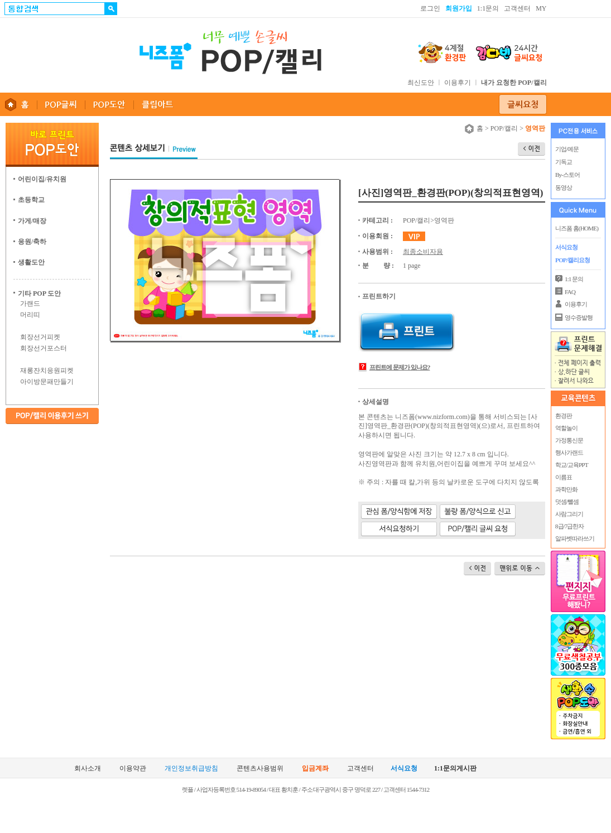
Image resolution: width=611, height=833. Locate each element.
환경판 (563, 415)
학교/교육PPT (571, 464)
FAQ (570, 291)
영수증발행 (579, 317)
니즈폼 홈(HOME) (576, 228)
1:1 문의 (574, 279)
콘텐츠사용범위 (260, 768)
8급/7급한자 (569, 526)
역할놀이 (566, 428)
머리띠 (30, 315)
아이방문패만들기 (47, 382)
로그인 (430, 8)
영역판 (444, 220)
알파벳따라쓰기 (574, 538)
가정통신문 (568, 440)
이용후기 (457, 82)
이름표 (563, 477)
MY (541, 8)
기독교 (563, 161)
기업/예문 (567, 149)
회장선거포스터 (43, 348)
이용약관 (132, 768)
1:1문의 (488, 8)
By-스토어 (567, 174)
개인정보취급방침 (191, 768)
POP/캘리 (504, 128)
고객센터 (517, 8)
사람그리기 (568, 514)
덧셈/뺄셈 (566, 501)
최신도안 (420, 82)
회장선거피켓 (40, 337)
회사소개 (87, 768)
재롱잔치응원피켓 (47, 370)
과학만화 (566, 489)
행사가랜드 (568, 452)
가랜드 (30, 303)
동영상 (563, 187)
